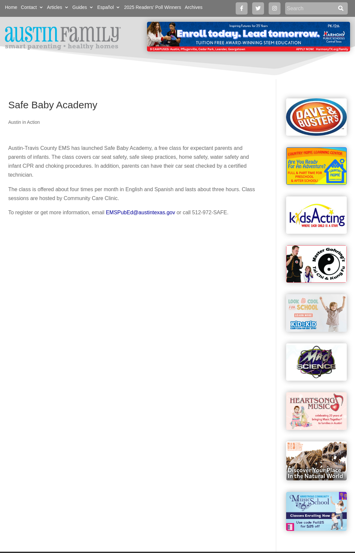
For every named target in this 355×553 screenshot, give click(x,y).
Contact (29, 7)
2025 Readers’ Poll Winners (152, 7)
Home (11, 7)
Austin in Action (24, 122)
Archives (193, 7)
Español (105, 7)
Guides (80, 7)
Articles (54, 7)
